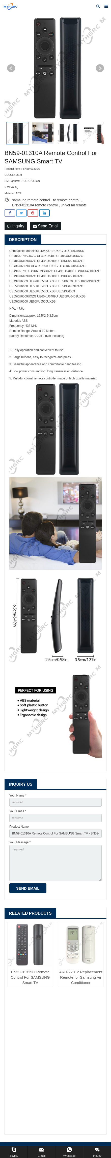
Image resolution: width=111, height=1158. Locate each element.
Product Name (19, 826)
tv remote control (66, 200)
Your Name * (17, 795)
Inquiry (15, 226)
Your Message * (20, 842)
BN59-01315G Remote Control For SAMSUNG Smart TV (30, 977)
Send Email (46, 226)
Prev (11, 68)
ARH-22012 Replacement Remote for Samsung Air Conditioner (80, 977)
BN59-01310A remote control (35, 205)
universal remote (74, 205)
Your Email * (17, 811)
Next (100, 68)
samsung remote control (31, 200)
